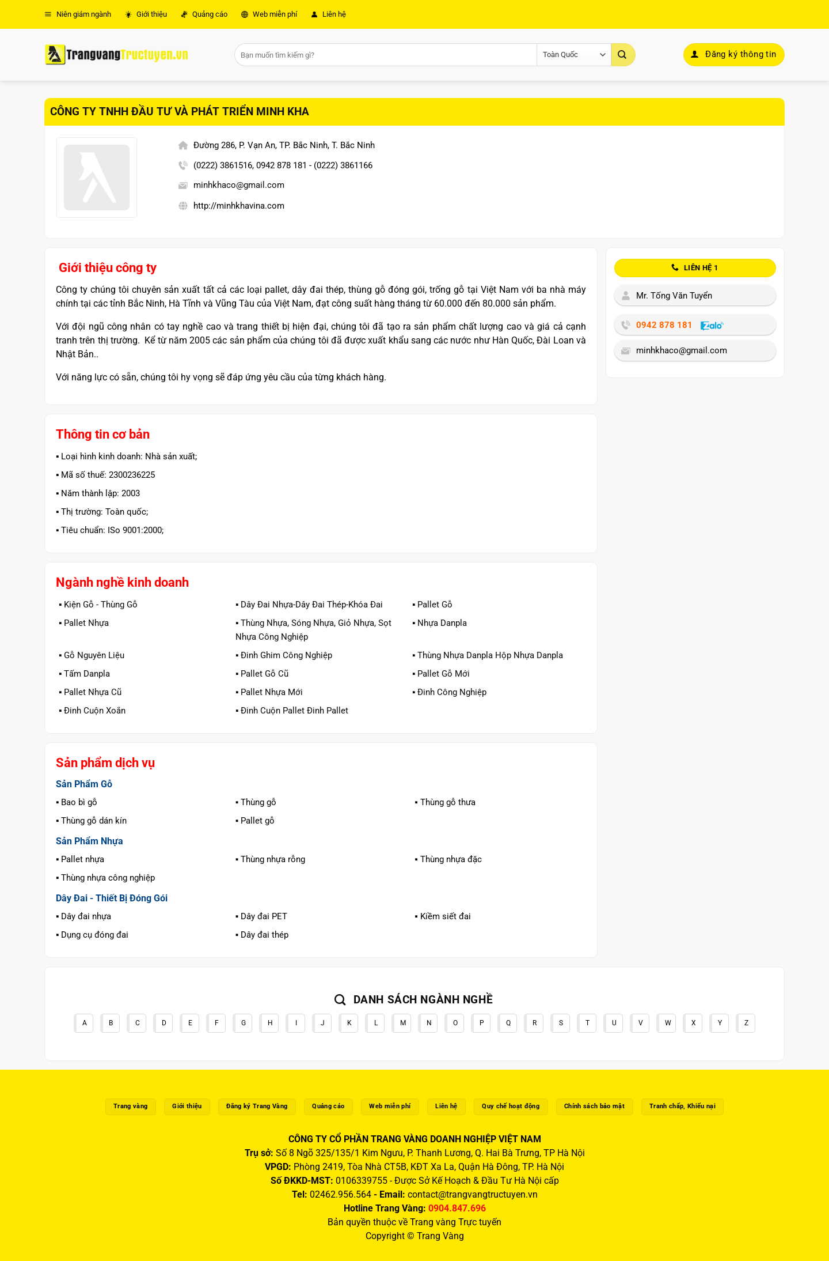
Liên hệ (328, 14)
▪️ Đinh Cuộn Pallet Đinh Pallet (291, 710)
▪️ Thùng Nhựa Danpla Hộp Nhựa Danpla (487, 655)
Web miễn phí (269, 14)
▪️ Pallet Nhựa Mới (269, 692)
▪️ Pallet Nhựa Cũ (90, 692)
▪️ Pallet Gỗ (432, 604)
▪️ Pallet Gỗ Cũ (261, 674)
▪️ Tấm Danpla (84, 674)
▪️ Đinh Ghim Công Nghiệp (283, 655)
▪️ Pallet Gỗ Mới (441, 674)
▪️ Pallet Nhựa (84, 623)
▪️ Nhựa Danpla (439, 623)
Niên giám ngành (77, 14)
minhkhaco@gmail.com (238, 185)
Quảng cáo (204, 14)
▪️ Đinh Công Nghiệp (449, 692)
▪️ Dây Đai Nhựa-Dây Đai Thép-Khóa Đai (309, 604)
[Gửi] (623, 54)
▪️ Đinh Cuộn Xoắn (92, 710)
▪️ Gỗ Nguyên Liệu (91, 655)
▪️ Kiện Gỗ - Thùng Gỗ (98, 604)
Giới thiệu (146, 14)
